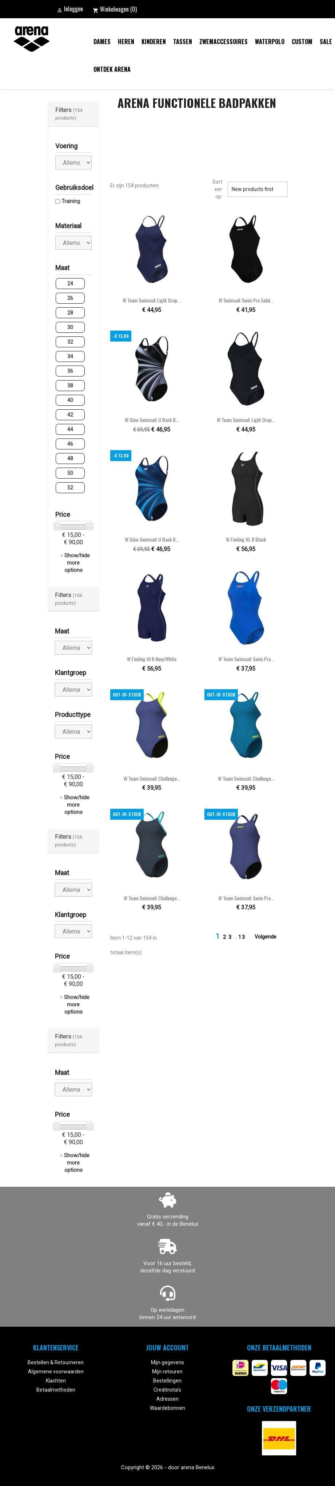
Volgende (270, 937)
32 (70, 342)
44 (70, 429)
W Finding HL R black (246, 539)
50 (70, 473)
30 (70, 327)
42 (70, 415)
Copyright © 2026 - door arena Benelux (167, 1467)
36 (70, 371)
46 (70, 444)
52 (70, 488)
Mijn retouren (167, 1371)
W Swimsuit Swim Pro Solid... (246, 300)
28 (70, 313)
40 (70, 400)
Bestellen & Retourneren (56, 1362)
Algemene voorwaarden (56, 1371)
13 (242, 937)
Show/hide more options (77, 562)
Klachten (56, 1381)
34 (70, 356)
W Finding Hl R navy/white (151, 659)
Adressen (167, 1399)
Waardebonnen (167, 1408)
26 (70, 298)
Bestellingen (167, 1381)
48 (70, 458)
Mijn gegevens (167, 1362)
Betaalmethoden (55, 1390)
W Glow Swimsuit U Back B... (152, 420)
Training (70, 201)
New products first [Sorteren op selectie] (257, 189)
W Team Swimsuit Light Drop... (152, 300)
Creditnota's (167, 1390)
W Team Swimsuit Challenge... (152, 778)
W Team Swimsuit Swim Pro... (246, 659)
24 (70, 283)
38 (70, 386)
